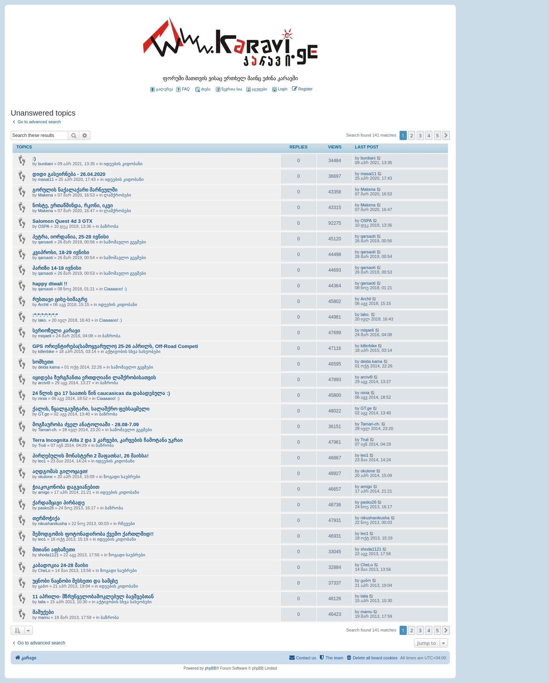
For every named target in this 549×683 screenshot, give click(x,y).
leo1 (42, 461)
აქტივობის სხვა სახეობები (133, 351)
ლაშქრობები (117, 195)
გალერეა (161, 89)
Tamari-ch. (48, 429)
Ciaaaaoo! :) (115, 289)
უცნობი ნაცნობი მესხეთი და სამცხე (75, 581)
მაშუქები (43, 612)
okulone (45, 476)
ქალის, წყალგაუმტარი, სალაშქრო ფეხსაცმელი (90, 409)
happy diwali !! (49, 284)
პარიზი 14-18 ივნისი (56, 268)
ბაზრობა (109, 226)
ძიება (202, 89)
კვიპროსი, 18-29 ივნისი (60, 252)
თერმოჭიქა (46, 518)
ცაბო (43, 586)
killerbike (46, 351)
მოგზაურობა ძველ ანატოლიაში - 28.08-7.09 (85, 424)
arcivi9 (44, 382)
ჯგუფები (256, 89)
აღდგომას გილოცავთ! (60, 471)
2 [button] (411, 135)
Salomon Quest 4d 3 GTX (62, 221)
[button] (446, 135)
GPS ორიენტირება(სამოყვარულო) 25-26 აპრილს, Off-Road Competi (115, 346)
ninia (42, 398)
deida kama (49, 367)
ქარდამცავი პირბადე (58, 503)
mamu (44, 617)
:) (34, 158)
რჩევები (126, 523)
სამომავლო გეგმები (125, 242)
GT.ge (43, 414)
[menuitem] (279, 89)
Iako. (42, 320)
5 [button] (437, 135)
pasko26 (46, 508)
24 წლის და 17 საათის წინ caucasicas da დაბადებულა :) (101, 393)
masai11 (46, 179)
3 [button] (420, 135)
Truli (42, 445)
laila (42, 601)
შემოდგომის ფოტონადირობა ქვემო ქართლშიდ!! (93, 534)
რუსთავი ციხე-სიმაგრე (59, 299)
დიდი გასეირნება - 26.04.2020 (68, 174)
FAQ (182, 89)
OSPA (44, 226)
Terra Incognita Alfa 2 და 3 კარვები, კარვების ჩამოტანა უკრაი (107, 440)
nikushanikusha (52, 523)
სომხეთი (42, 362)
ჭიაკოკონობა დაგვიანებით (65, 487)
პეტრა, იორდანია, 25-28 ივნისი (70, 237)
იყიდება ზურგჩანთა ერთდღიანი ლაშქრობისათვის (94, 377)
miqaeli (44, 335)
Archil (43, 304)
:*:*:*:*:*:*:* (45, 315)
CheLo (44, 570)
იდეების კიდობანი (123, 163)
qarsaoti (45, 242)
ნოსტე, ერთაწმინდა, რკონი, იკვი (72, 205)
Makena (45, 195)
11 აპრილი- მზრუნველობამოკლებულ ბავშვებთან (93, 596)
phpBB (210, 668)
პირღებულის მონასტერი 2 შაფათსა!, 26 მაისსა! (90, 456)
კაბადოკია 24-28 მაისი (60, 565)
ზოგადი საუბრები (122, 476)
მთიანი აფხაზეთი (53, 550)
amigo (44, 492)
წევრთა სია (229, 89)
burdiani (45, 163)
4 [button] (428, 135)
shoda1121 (48, 555)
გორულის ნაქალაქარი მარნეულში (74, 190)
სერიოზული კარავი (56, 330)
